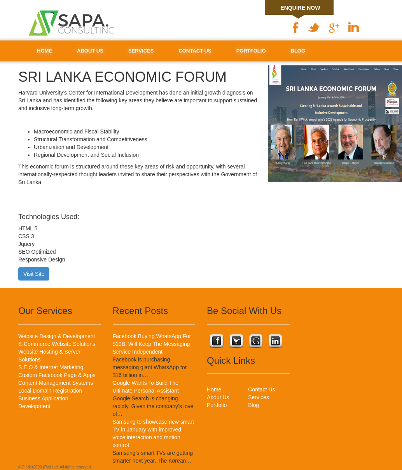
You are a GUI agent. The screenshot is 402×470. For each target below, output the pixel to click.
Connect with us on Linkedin (275, 342)
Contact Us (194, 51)
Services (141, 51)
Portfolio (251, 51)
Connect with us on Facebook (216, 342)
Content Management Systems (55, 383)
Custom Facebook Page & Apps (56, 375)
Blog (298, 51)
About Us (90, 51)
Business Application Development (43, 402)
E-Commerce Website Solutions (56, 344)
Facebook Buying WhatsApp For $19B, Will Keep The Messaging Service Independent (152, 344)
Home (44, 51)
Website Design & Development (56, 336)
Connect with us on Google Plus (255, 342)
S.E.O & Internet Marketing (50, 367)
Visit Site (33, 274)
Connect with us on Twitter (236, 342)
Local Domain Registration (50, 391)
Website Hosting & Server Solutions (49, 356)
